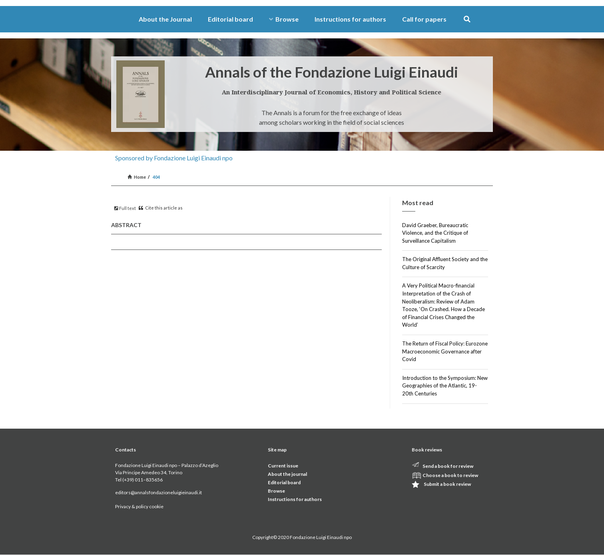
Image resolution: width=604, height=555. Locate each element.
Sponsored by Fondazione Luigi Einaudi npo (174, 158)
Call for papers (424, 19)
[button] (467, 19)
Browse (284, 19)
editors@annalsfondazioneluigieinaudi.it (158, 492)
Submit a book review (447, 484)
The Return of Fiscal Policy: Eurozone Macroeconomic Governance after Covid (445, 351)
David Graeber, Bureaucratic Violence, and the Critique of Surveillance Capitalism (435, 233)
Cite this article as (161, 207)
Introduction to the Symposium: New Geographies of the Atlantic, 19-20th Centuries (445, 386)
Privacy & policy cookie (139, 506)
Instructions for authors (350, 19)
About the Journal (165, 19)
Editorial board (230, 19)
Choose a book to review (450, 475)
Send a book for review (448, 466)
